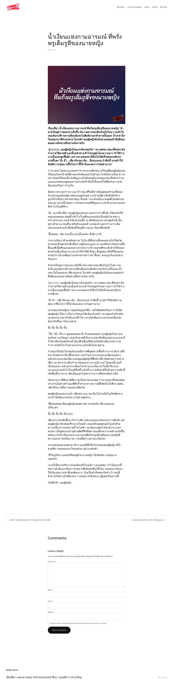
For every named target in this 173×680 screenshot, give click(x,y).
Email (50, 601)
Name (50, 590)
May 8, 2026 (162, 677)
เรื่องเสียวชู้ (51, 50)
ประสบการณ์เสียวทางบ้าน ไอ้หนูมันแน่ (148, 520)
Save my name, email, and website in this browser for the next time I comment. (78, 623)
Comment (52, 562)
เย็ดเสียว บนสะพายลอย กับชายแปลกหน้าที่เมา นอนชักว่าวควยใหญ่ (44, 677)
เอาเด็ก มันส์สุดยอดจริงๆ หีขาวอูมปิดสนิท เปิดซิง (29, 520)
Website (51, 612)
